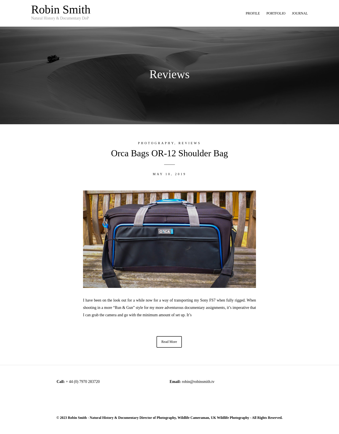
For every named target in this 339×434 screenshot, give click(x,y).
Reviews (189, 143)
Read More (169, 342)
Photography (156, 143)
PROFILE (253, 13)
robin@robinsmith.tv (198, 381)
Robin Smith (61, 12)
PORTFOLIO (275, 13)
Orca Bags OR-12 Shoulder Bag (169, 153)
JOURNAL (300, 13)
